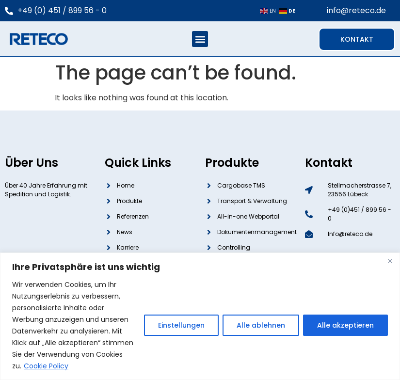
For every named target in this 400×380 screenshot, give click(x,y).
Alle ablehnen (261, 325)
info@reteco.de (356, 10)
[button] (200, 39)
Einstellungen (181, 325)
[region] (200, 316)
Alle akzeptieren (345, 325)
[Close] (390, 261)
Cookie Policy (46, 366)
